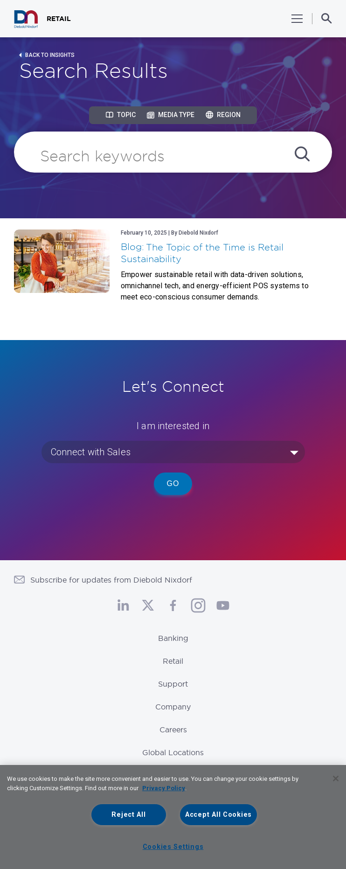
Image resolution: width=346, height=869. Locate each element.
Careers (173, 729)
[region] (173, 817)
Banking (173, 638)
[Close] (335, 778)
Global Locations (173, 752)
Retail (173, 661)
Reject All (128, 815)
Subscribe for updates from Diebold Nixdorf (111, 579)
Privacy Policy (163, 788)
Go (173, 483)
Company (173, 706)
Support (173, 683)
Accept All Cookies (218, 815)
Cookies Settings (173, 847)
